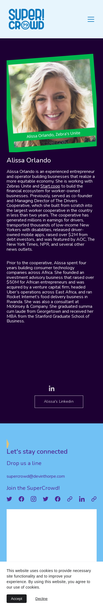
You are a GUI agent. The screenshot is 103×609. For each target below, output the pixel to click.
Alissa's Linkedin (58, 401)
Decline (41, 599)
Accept (16, 599)
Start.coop (50, 186)
